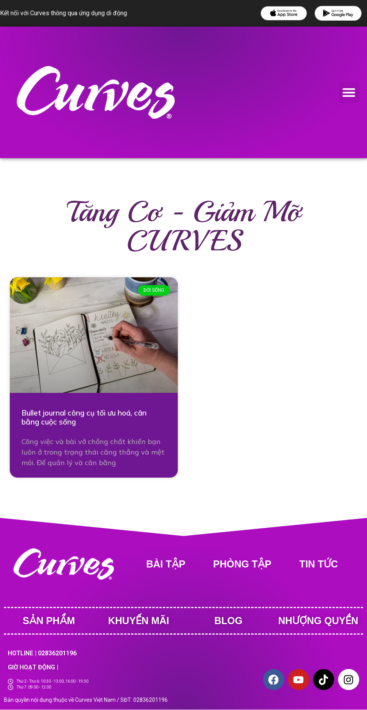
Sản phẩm (49, 620)
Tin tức (318, 563)
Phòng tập (242, 563)
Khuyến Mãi (138, 620)
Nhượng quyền (318, 620)
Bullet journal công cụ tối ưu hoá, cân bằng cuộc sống (84, 417)
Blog (228, 620)
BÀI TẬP (165, 563)
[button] (349, 92)
